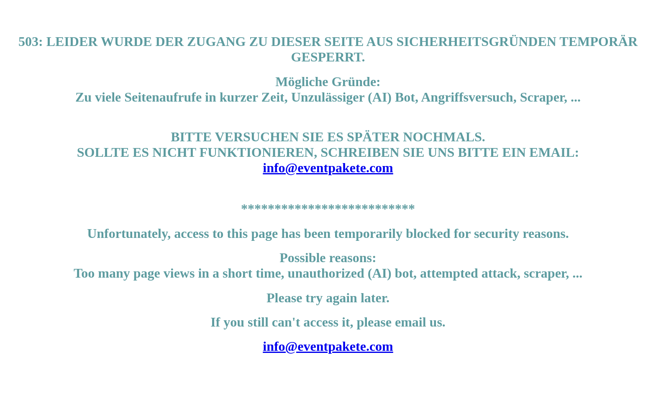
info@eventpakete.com (328, 167)
